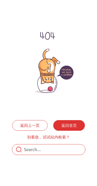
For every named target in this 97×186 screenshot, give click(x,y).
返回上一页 (30, 125)
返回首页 (69, 125)
